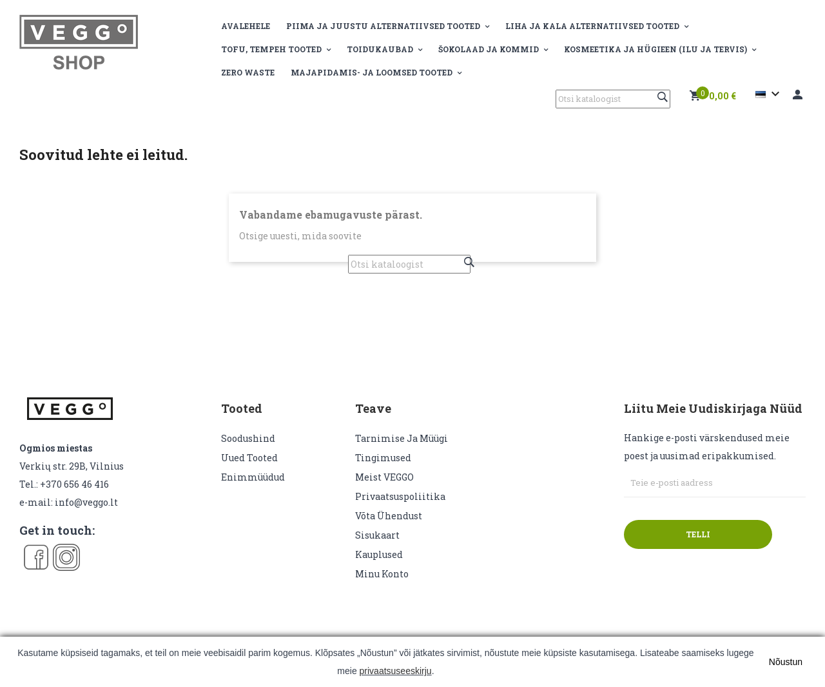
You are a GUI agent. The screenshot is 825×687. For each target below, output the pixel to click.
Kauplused (379, 554)
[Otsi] (613, 99)
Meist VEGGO (384, 477)
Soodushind (248, 438)
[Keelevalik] (769, 94)
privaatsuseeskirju (396, 671)
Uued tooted (249, 458)
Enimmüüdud (253, 477)
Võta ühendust (388, 516)
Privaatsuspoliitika (400, 496)
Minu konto (382, 574)
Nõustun (785, 662)
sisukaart (377, 535)
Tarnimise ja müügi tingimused (401, 448)
